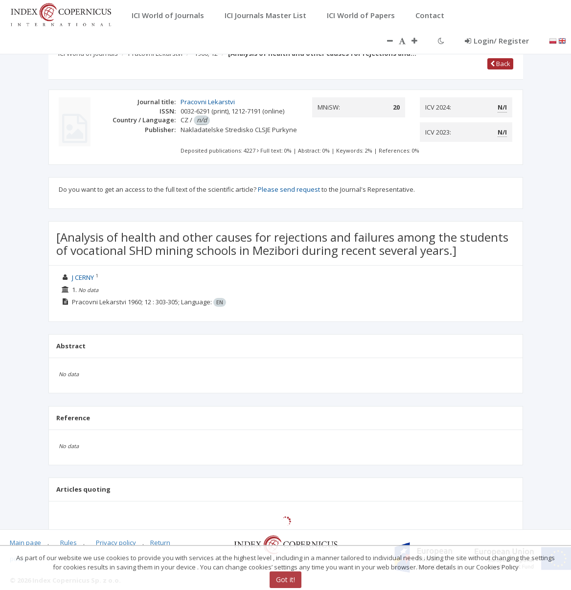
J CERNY (83, 277)
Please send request (289, 189)
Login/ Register (497, 40)
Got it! (285, 579)
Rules (68, 542)
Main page (25, 542)
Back (500, 63)
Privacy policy (116, 542)
